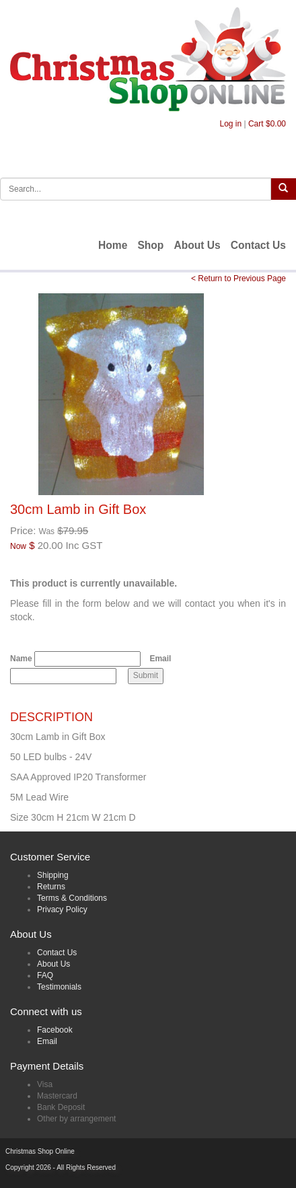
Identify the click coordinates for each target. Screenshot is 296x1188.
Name (21, 658)
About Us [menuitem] (197, 245)
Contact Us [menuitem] (258, 245)
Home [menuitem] (112, 245)
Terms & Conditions (72, 898)
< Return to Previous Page (238, 278)
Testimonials (59, 987)
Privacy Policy (62, 909)
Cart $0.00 (267, 123)
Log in (230, 123)
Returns (51, 886)
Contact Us (57, 952)
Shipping (53, 875)
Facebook (55, 1030)
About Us (53, 964)
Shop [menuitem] (150, 245)
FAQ (45, 975)
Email (160, 658)
